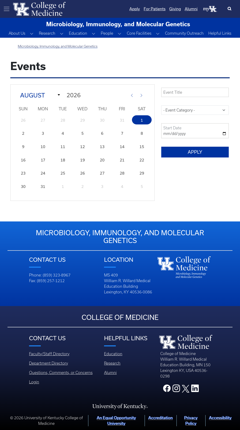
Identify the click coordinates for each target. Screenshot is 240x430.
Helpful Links (219, 33)
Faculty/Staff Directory (49, 354)
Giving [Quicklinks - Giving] (175, 9)
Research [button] (47, 33)
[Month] (38, 95)
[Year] (94, 95)
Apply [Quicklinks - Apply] (134, 9)
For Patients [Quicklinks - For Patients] (154, 9)
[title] (195, 92)
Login (34, 382)
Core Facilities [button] (139, 33)
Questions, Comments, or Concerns (61, 372)
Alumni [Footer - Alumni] (110, 372)
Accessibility (220, 417)
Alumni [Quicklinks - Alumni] (191, 9)
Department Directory (48, 363)
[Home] (39, 8)
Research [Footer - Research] (112, 363)
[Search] (230, 9)
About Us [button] (17, 33)
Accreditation (160, 417)
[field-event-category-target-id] (195, 110)
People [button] (107, 33)
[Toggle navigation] (6, 9)
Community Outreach (184, 33)
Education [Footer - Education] (113, 354)
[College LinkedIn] (195, 390)
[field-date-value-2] (195, 130)
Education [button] (78, 33)
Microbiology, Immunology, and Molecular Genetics (58, 46)
